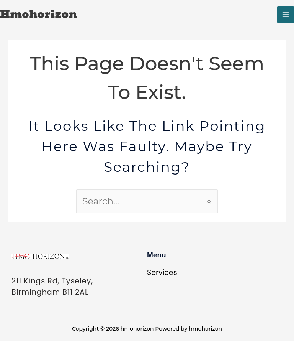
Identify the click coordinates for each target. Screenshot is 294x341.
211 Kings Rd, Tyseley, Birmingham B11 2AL (52, 286)
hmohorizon (38, 15)
